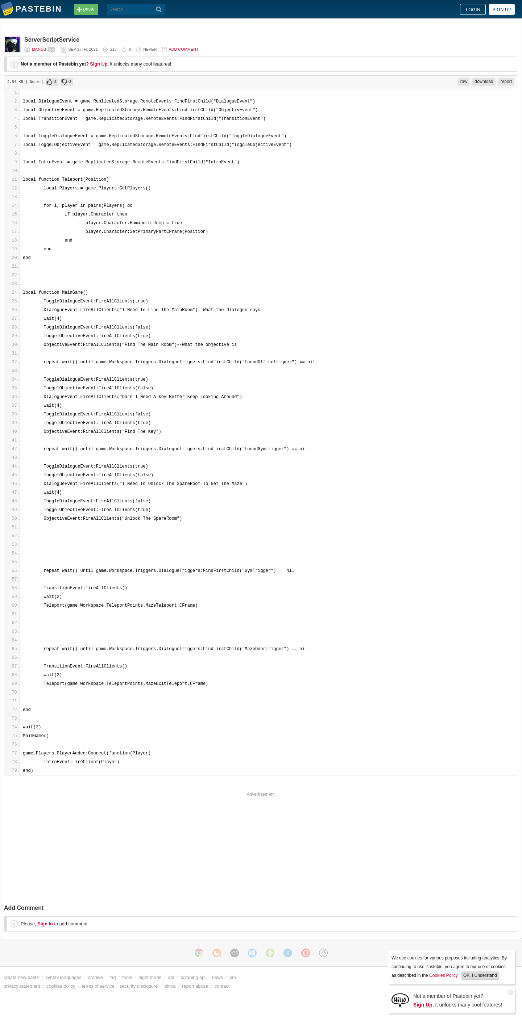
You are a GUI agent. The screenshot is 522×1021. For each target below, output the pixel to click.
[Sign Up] (400, 1000)
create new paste (21, 977)
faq (112, 977)
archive (95, 977)
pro (232, 977)
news (217, 977)
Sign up (501, 9)
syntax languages (63, 977)
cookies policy (60, 986)
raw (463, 81)
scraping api (193, 977)
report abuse (195, 986)
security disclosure (139, 986)
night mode (149, 977)
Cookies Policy (443, 975)
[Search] (159, 9)
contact (222, 986)
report (506, 81)
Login (473, 9)
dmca (169, 986)
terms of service (98, 986)
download (484, 81)
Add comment (183, 49)
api (171, 977)
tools (127, 977)
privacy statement (22, 986)
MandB (39, 49)
